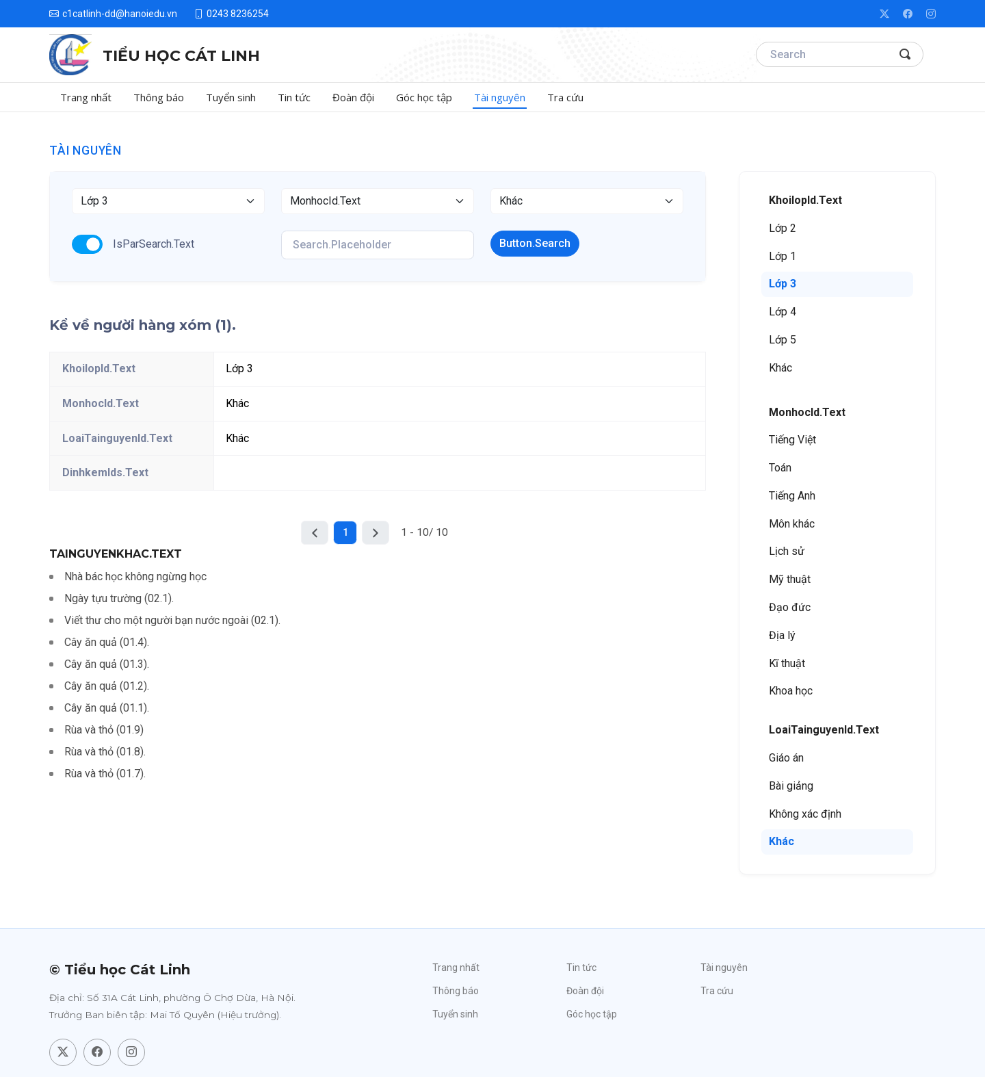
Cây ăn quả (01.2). (106, 685)
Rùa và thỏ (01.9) (104, 729)
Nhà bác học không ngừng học (135, 576)
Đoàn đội (353, 97)
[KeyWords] (377, 245)
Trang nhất (85, 97)
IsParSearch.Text (153, 243)
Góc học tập (424, 97)
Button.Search (534, 243)
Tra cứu (565, 97)
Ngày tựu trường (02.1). (119, 598)
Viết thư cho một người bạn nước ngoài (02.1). (172, 620)
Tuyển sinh (231, 97)
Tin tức (294, 97)
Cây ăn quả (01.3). (106, 664)
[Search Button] (906, 54)
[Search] (839, 55)
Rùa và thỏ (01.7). (105, 773)
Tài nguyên (499, 97)
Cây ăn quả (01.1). (106, 707)
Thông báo (158, 97)
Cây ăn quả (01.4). (106, 642)
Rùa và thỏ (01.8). (105, 751)
